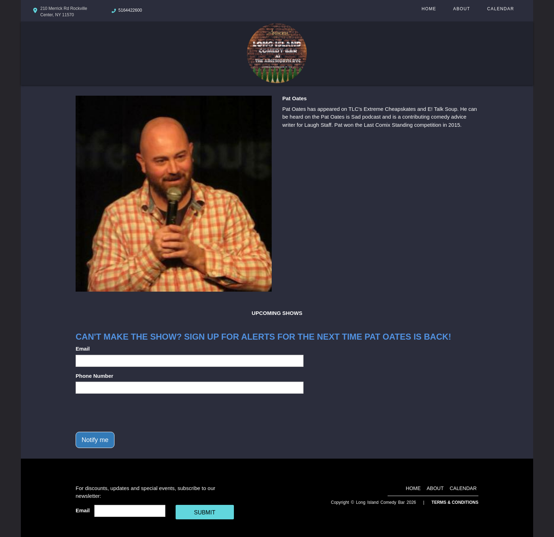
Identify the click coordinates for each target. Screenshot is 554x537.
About (461, 8)
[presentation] (129, 412)
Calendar (500, 8)
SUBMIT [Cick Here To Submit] (204, 512)
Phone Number (94, 376)
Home (429, 8)
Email (83, 349)
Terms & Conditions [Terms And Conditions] (454, 502)
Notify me (95, 439)
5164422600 (130, 10)
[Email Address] (129, 511)
